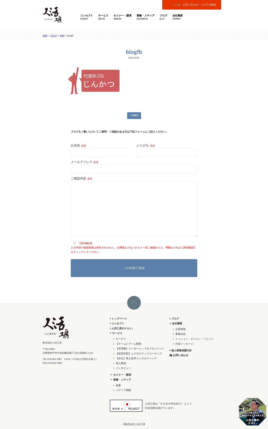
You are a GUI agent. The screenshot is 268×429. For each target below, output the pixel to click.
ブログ (163, 17)
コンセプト (86, 17)
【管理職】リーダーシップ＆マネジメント (138, 348)
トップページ (118, 318)
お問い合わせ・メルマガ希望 (199, 4)
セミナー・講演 (122, 17)
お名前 (101, 149)
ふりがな (167, 149)
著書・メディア (146, 17)
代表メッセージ (182, 343)
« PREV (134, 115)
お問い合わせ (179, 355)
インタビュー (121, 368)
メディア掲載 (121, 390)
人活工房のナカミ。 (122, 328)
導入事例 (119, 363)
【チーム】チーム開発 (126, 343)
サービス (103, 17)
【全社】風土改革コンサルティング (134, 358)
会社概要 (177, 17)
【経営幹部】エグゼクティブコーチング (137, 353)
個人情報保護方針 (181, 350)
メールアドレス (134, 165)
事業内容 (179, 334)
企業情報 (179, 329)
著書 (116, 385)
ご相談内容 (134, 207)
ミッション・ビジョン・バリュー (193, 338)
